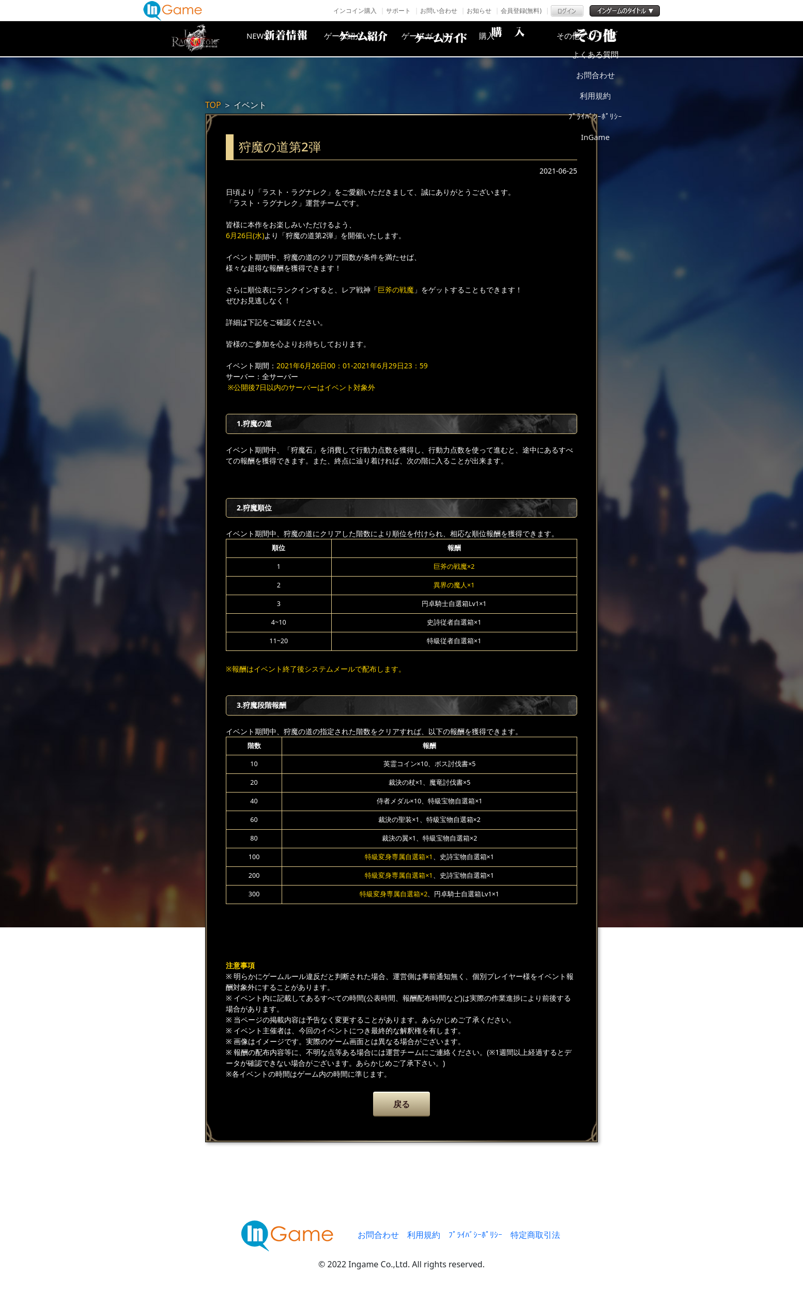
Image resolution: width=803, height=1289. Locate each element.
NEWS (275, 38)
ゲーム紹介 (357, 38)
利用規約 (423, 1234)
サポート (398, 10)
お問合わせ (378, 1234)
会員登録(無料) (521, 10)
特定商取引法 (535, 1234)
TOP (213, 105)
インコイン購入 (355, 10)
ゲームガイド (440, 38)
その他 (605, 38)
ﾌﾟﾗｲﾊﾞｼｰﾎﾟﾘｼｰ (475, 1234)
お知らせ (479, 10)
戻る (401, 1104)
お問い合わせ (438, 10)
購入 (523, 38)
